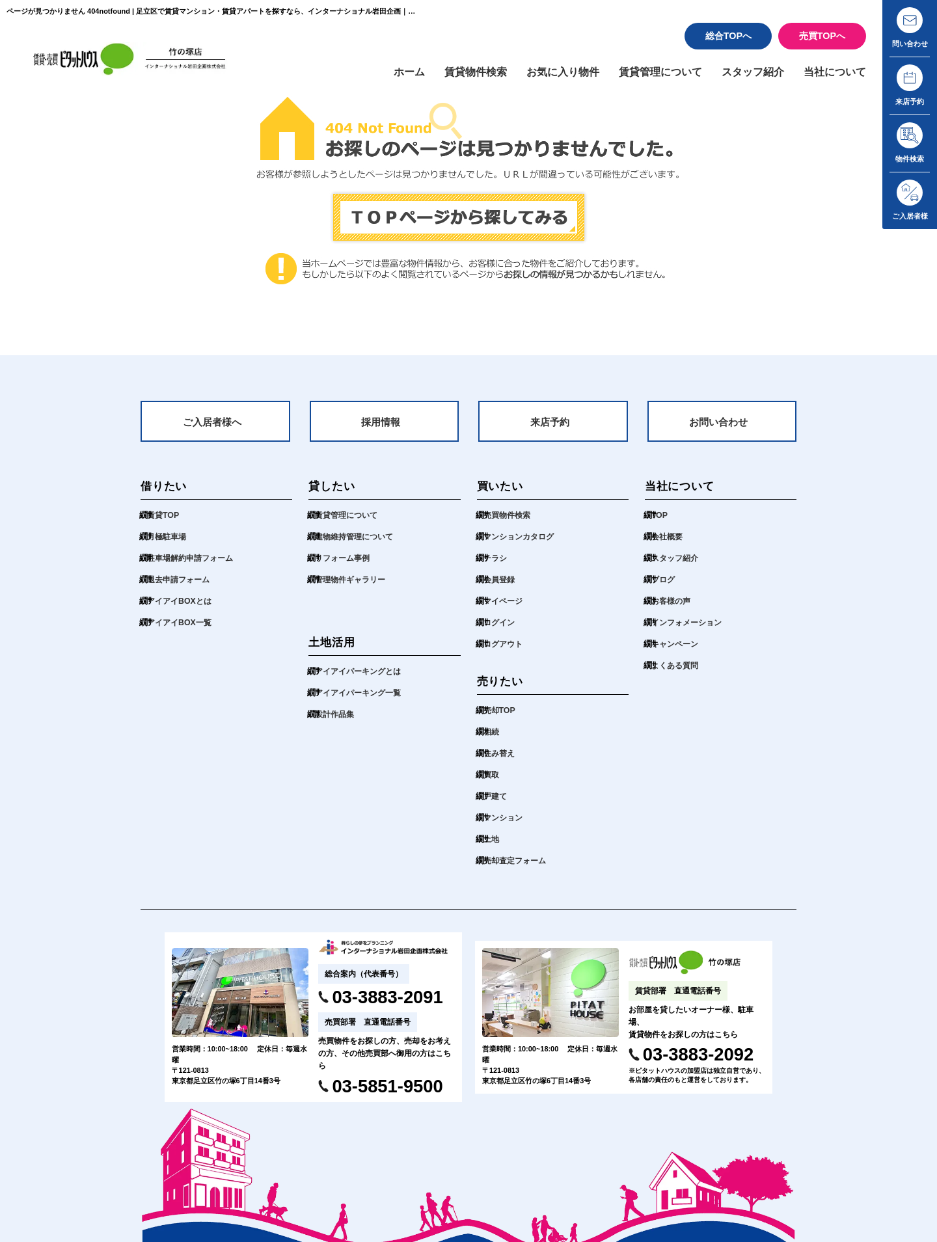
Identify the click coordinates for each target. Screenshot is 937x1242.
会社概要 (668, 544)
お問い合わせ (718, 428)
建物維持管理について (357, 544)
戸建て (496, 804)
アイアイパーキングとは (361, 679)
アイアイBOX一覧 (182, 630)
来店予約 (550, 428)
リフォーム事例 (344, 566)
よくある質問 (676, 673)
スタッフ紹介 (747, 76)
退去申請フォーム (181, 587)
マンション (504, 825)
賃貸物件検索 (456, 76)
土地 (491, 847)
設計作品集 (336, 722)
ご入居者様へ (212, 428)
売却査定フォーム (517, 868)
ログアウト (504, 651)
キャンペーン (676, 651)
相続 (491, 739)
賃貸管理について (650, 76)
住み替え (500, 761)
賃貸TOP (164, 523)
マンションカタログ (521, 544)
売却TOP (500, 718)
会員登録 (500, 587)
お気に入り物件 (547, 76)
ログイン (500, 630)
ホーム (386, 76)
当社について (833, 76)
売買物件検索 (508, 523)
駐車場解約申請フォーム (193, 566)
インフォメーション (689, 630)
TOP (660, 523)
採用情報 (381, 428)
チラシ (496, 566)
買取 (491, 782)
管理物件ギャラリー (353, 587)
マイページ (504, 609)
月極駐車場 (168, 544)
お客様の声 (672, 609)
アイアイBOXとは (182, 609)
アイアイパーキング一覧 (361, 700)
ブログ (664, 587)
